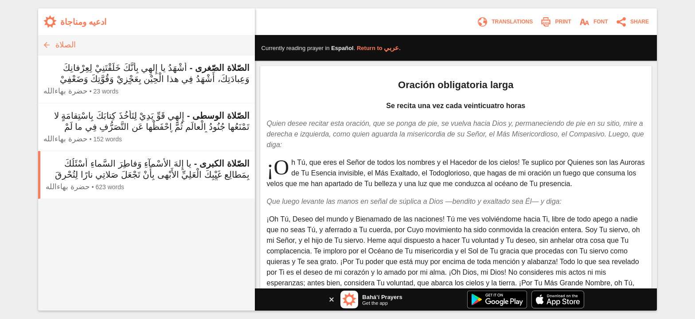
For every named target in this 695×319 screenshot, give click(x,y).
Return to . (379, 48)
